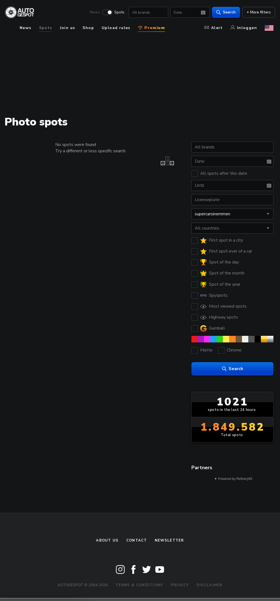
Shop (88, 27)
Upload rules (116, 27)
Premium (151, 27)
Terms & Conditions (139, 585)
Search (224, 12)
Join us (67, 27)
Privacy (180, 585)
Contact (136, 540)
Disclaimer (210, 585)
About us (107, 540)
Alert (214, 27)
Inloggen (244, 27)
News (93, 13)
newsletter (169, 540)
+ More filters (257, 12)
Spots (118, 13)
